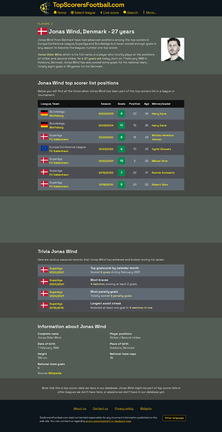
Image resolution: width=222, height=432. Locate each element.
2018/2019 (106, 184)
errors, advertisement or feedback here (108, 421)
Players (44, 23)
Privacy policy (124, 408)
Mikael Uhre (160, 161)
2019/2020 (106, 172)
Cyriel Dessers (161, 149)
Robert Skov (160, 184)
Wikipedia (55, 373)
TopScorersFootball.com (88, 5)
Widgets (145, 408)
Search (130, 13)
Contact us (100, 408)
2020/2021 (106, 161)
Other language (174, 417)
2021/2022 (106, 137)
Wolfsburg (56, 115)
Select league (83, 13)
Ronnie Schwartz (163, 172)
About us (80, 408)
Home (60, 13)
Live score (109, 13)
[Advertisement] (111, 219)
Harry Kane (159, 113)
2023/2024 (106, 125)
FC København (58, 139)
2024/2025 (106, 113)
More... (149, 13)
